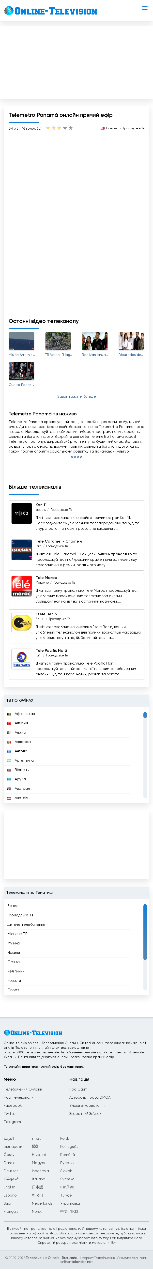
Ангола (17, 751)
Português (69, 1147)
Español (10, 1195)
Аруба (16, 779)
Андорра (19, 742)
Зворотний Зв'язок (85, 1114)
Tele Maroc (46, 578)
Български (13, 1147)
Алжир (16, 732)
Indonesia (40, 1171)
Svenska (67, 1179)
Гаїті (39, 546)
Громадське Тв (133, 128)
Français (11, 1211)
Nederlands (42, 1203)
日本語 (37, 1187)
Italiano (38, 1179)
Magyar (39, 1163)
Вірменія (18, 770)
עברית (37, 1138)
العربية (9, 1138)
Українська (70, 1203)
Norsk (37, 1211)
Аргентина (20, 760)
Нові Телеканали (18, 1097)
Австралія (19, 788)
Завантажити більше (76, 397)
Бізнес (12, 906)
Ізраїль (41, 510)
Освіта (13, 962)
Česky (9, 1155)
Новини (13, 953)
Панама (112, 128)
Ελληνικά (11, 1179)
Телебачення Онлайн (23, 1089)
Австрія (17, 798)
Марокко (42, 582)
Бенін (40, 619)
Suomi (9, 1203)
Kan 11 (41, 505)
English (9, 1187)
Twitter (10, 1114)
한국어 (37, 1195)
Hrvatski (39, 1155)
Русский (67, 1163)
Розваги (14, 981)
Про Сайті (78, 1089)
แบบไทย (67, 1187)
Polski (65, 1138)
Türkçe (66, 1195)
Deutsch (11, 1171)
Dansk (9, 1163)
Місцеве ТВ (17, 934)
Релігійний (16, 971)
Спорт (13, 990)
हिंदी (35, 1147)
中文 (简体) (69, 1211)
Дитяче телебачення (26, 924)
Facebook (13, 1105)
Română (67, 1155)
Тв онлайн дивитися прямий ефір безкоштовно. (44, 1066)
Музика (13, 943)
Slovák (66, 1171)
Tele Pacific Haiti (51, 651)
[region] (76, 755)
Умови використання (87, 1105)
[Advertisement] (76, 61)
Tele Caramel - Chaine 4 (59, 542)
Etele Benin (46, 614)
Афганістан (21, 714)
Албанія (17, 723)
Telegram (12, 1122)
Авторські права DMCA (89, 1097)
